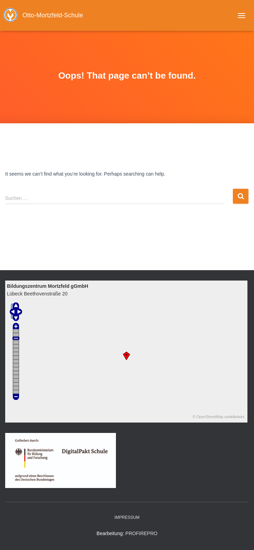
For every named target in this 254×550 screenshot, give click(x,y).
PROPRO (141, 533)
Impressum (127, 517)
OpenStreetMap (210, 417)
